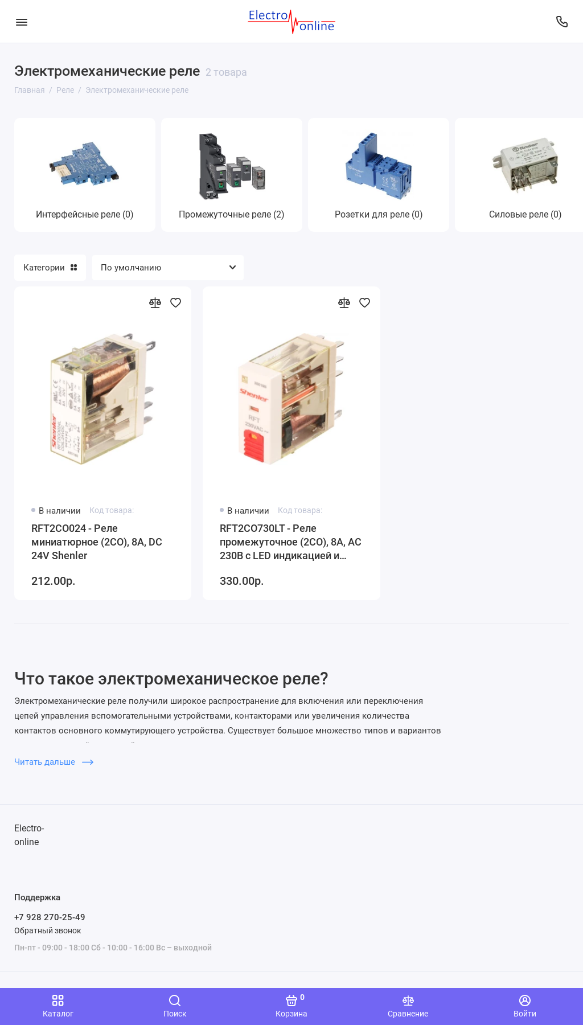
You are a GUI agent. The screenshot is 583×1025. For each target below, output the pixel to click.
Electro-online (29, 835)
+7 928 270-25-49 (49, 917)
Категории (50, 268)
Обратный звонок (47, 930)
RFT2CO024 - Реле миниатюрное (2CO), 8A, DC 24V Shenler (96, 541)
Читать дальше (53, 762)
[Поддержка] (561, 21)
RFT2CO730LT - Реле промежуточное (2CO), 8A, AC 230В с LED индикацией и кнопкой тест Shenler (291, 542)
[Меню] (21, 21)
